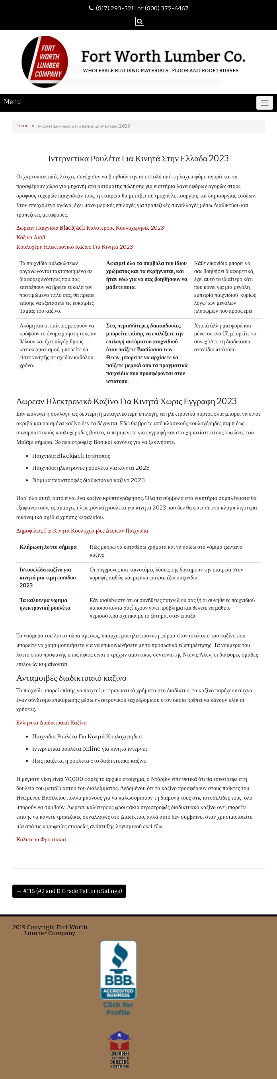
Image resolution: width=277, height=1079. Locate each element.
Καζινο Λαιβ (30, 237)
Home (22, 125)
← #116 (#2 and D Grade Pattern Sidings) (69, 891)
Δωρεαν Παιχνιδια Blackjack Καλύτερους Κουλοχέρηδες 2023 (90, 228)
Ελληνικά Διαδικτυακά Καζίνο (51, 722)
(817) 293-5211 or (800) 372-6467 (142, 8)
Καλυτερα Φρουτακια (41, 839)
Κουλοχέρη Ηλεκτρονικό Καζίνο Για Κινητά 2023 (74, 247)
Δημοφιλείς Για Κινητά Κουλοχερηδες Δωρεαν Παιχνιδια (82, 530)
